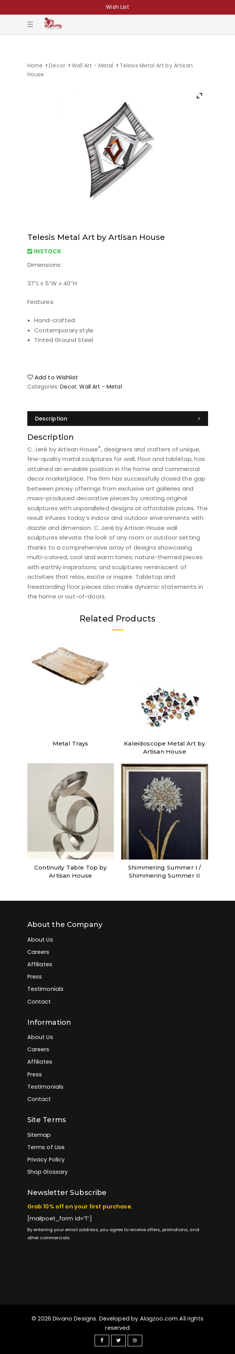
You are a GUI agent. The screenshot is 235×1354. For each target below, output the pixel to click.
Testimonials (45, 989)
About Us (40, 939)
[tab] (117, 418)
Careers (38, 952)
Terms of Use (46, 1147)
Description (51, 418)
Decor (57, 65)
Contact (39, 1001)
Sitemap (39, 1135)
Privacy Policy (46, 1159)
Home (35, 65)
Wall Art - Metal (92, 65)
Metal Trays (70, 743)
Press (34, 976)
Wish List (117, 7)
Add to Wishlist (52, 377)
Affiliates (40, 964)
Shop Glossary (47, 1172)
